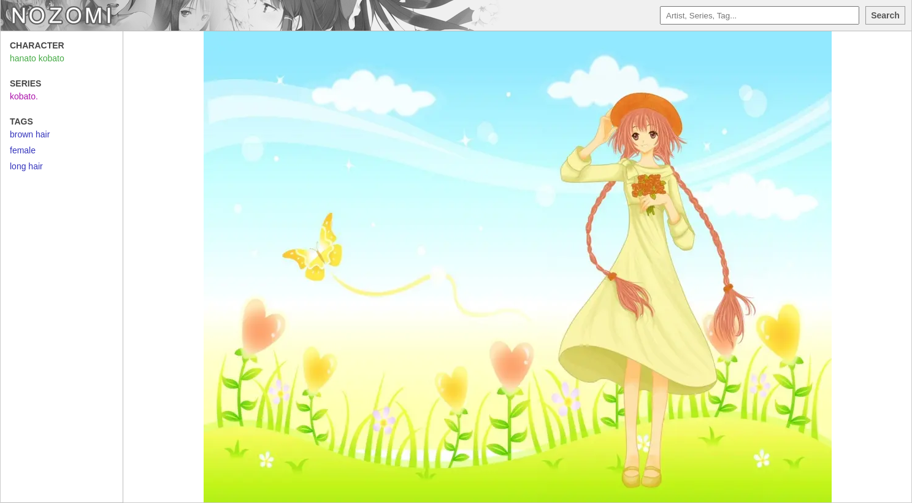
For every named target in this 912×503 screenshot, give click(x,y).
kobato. (24, 96)
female (23, 150)
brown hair (30, 134)
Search (885, 15)
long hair (26, 166)
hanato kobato (37, 58)
